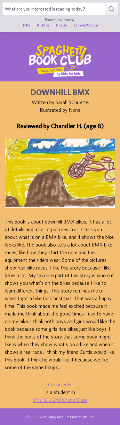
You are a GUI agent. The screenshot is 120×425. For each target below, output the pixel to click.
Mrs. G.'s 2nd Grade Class (60, 400)
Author (43, 25)
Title (26, 25)
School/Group (85, 25)
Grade (61, 25)
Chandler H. (60, 384)
